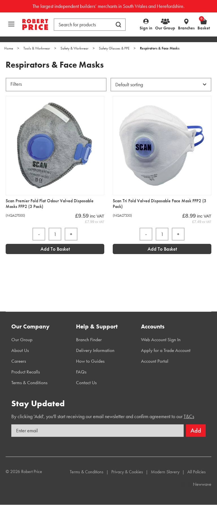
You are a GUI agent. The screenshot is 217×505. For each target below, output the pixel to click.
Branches (186, 28)
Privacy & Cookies (127, 472)
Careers (18, 361)
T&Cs (189, 416)
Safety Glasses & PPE (114, 48)
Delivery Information (95, 350)
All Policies (196, 472)
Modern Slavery (165, 472)
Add (195, 430)
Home (8, 48)
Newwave (202, 484)
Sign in (146, 28)
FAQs (81, 372)
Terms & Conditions (29, 382)
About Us (20, 350)
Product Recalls (25, 372)
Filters (16, 84)
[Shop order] (160, 84)
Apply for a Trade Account (165, 350)
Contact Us (86, 382)
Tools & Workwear (36, 48)
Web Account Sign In (161, 339)
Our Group (165, 28)
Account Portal (154, 361)
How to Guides (90, 361)
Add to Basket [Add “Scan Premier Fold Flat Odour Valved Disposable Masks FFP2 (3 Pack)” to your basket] (55, 249)
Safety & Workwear (74, 48)
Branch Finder (89, 339)
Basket (204, 24)
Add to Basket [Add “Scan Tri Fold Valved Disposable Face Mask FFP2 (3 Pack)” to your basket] (162, 249)
